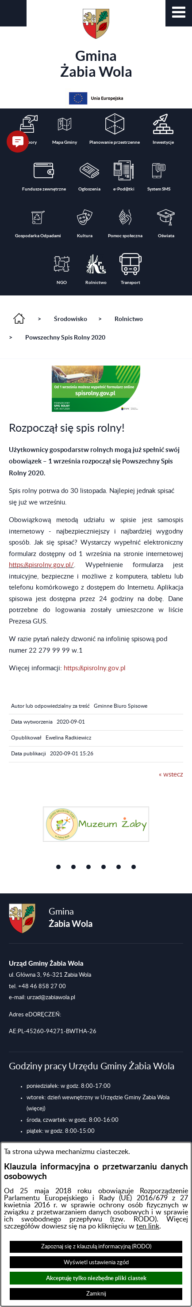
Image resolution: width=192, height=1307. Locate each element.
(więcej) (36, 1108)
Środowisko (70, 318)
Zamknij (96, 1294)
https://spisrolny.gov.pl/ (41, 565)
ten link (147, 1226)
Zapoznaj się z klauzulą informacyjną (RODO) (96, 1247)
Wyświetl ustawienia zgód (96, 1262)
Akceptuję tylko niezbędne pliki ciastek (96, 1278)
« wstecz (171, 774)
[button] (178, 13)
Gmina (96, 44)
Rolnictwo (129, 318)
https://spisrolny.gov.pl (95, 668)
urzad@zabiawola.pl (51, 997)
